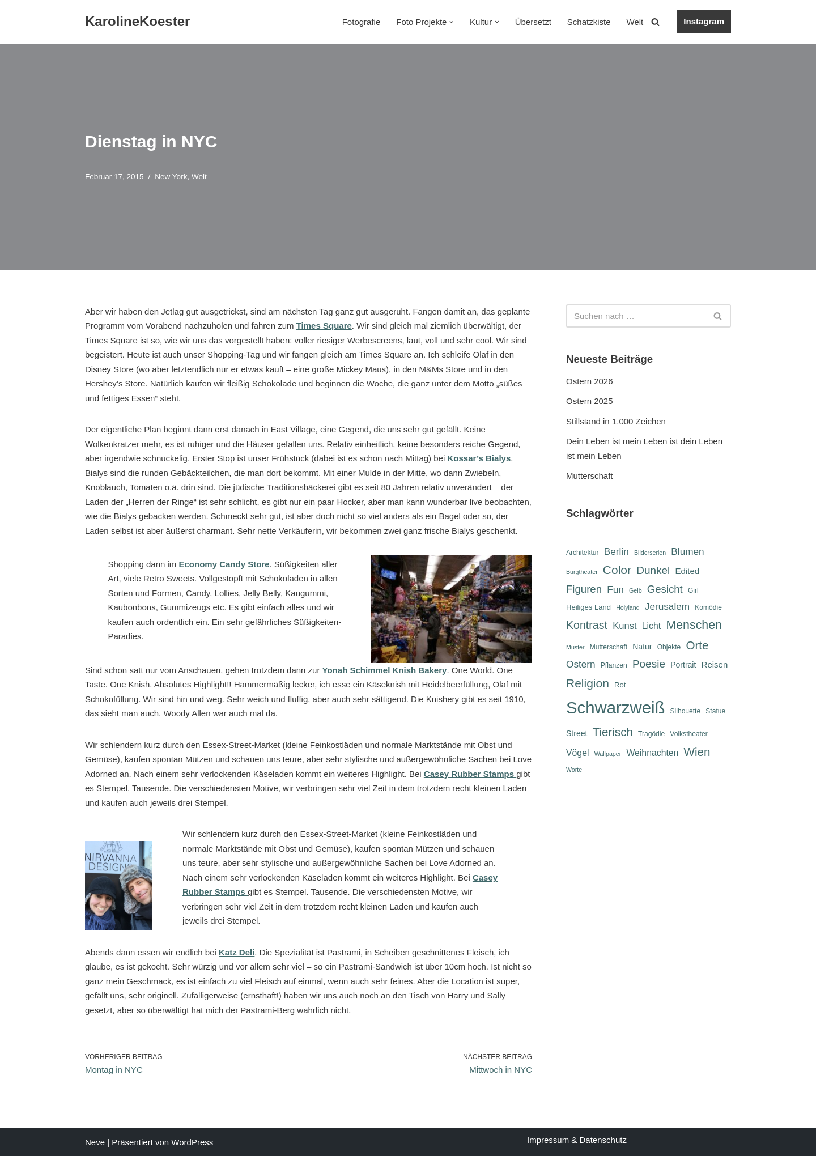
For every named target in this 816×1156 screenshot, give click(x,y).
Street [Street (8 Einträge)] (576, 733)
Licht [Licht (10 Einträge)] (651, 626)
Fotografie (361, 22)
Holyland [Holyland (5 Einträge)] (627, 607)
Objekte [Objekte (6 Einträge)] (669, 647)
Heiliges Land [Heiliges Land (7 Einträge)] (588, 607)
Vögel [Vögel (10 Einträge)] (577, 753)
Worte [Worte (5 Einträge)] (574, 769)
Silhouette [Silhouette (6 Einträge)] (685, 711)
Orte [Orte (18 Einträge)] (697, 645)
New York (171, 176)
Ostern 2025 (589, 401)
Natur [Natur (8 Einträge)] (642, 646)
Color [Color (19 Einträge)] (617, 569)
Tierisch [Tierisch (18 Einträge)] (613, 731)
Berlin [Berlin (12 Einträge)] (616, 551)
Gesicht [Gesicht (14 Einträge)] (665, 589)
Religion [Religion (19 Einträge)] (587, 683)
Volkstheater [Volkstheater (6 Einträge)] (688, 734)
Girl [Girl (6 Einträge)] (693, 590)
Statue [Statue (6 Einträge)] (715, 711)
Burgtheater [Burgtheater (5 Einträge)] (582, 571)
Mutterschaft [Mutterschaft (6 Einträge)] (608, 647)
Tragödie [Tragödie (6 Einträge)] (651, 734)
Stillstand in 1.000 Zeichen (616, 421)
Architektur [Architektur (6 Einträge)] (582, 552)
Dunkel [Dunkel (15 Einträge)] (653, 570)
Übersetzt (533, 22)
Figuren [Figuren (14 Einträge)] (584, 589)
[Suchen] (655, 22)
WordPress (192, 1142)
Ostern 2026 (589, 381)
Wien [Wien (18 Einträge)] (697, 751)
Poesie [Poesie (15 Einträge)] (648, 664)
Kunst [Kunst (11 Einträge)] (624, 625)
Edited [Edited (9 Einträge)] (687, 571)
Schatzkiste (589, 22)
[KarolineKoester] (137, 21)
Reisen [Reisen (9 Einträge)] (715, 664)
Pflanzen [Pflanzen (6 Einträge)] (614, 665)
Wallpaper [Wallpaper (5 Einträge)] (608, 753)
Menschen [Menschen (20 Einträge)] (694, 625)
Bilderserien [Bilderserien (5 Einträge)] (650, 552)
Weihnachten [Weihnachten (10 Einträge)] (652, 753)
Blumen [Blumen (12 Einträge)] (687, 551)
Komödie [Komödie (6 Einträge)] (708, 607)
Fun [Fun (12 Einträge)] (615, 589)
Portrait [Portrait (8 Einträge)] (683, 664)
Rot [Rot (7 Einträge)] (620, 685)
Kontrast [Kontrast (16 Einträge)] (586, 625)
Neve (95, 1142)
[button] (451, 22)
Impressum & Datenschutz (577, 1140)
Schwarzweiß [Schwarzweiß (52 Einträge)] (615, 707)
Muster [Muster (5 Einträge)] (575, 647)
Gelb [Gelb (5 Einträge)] (635, 590)
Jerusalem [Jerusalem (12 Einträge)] (667, 606)
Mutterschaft (589, 476)
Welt (635, 22)
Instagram (703, 21)
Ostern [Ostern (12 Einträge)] (581, 664)
